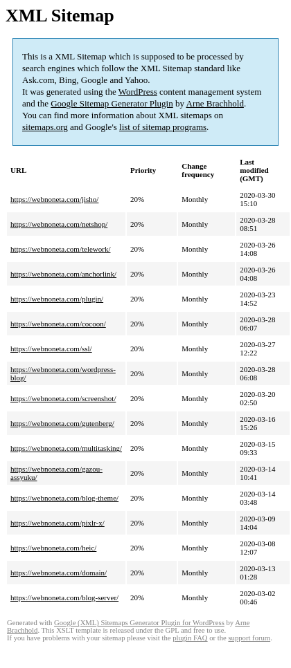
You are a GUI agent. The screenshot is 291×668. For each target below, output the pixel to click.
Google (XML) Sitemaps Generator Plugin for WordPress (139, 623)
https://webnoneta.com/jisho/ (54, 199)
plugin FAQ (190, 638)
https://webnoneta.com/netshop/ (58, 224)
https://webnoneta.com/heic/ (53, 548)
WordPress (137, 91)
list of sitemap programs (162, 127)
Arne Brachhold (215, 103)
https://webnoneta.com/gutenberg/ (62, 423)
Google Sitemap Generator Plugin (112, 103)
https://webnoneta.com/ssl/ (51, 348)
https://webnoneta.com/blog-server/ (64, 597)
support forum (249, 638)
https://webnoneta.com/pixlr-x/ (57, 523)
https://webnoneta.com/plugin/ (56, 299)
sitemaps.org (45, 127)
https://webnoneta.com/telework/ (60, 249)
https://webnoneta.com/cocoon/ (58, 323)
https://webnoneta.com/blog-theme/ (64, 498)
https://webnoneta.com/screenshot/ (63, 398)
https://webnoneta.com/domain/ (58, 572)
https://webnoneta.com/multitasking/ (66, 448)
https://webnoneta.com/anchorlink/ (63, 274)
